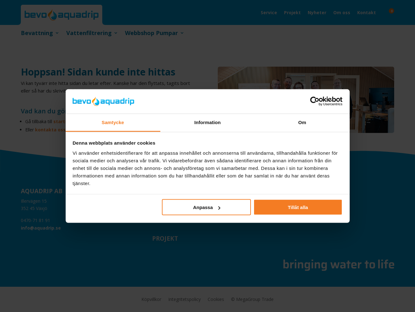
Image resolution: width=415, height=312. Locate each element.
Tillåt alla (298, 207)
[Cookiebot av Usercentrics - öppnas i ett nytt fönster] (314, 101)
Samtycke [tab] (113, 122)
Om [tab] (302, 122)
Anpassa (207, 207)
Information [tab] (207, 122)
